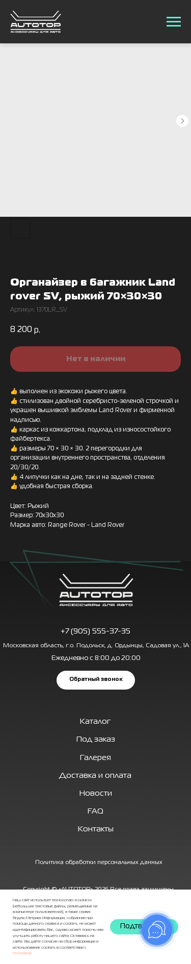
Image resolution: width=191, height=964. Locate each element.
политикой (22, 953)
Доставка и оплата (95, 775)
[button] (96, 680)
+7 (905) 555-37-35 (95, 631)
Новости (95, 793)
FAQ (95, 811)
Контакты (96, 829)
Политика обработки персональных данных (98, 862)
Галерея (95, 758)
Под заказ (95, 739)
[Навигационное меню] (174, 22)
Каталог (95, 721)
